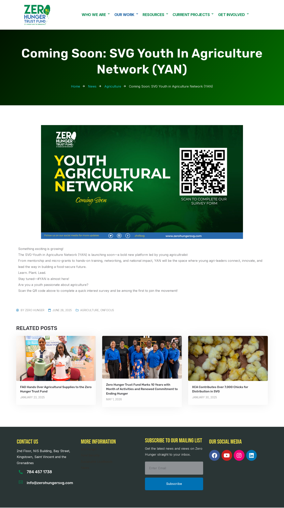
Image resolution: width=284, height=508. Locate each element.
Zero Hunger (34, 310)
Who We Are (96, 14)
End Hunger (90, 449)
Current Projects (193, 14)
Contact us (27, 441)
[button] (96, 15)
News (85, 467)
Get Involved (233, 14)
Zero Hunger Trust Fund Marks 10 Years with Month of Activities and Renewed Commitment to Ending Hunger (141, 389)
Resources (155, 14)
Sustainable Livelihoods (98, 461)
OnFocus (107, 310)
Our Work (126, 14)
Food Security (91, 455)
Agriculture (89, 310)
